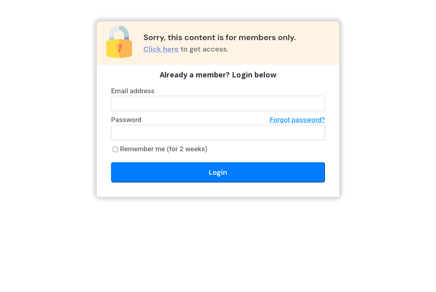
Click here (161, 49)
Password (218, 120)
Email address (132, 91)
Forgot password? (297, 120)
